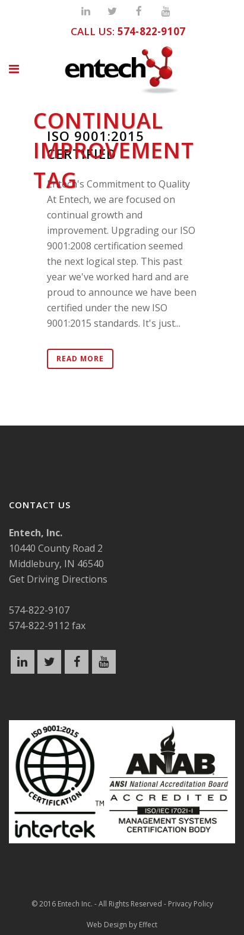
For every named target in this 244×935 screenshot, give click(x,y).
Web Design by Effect (122, 925)
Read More (80, 359)
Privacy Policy (190, 904)
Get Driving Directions (58, 579)
